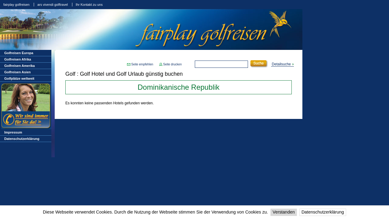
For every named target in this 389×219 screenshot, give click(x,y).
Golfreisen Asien (17, 72)
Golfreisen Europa (18, 53)
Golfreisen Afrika (17, 59)
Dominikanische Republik (178, 87)
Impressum (13, 132)
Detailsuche (281, 64)
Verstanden (284, 212)
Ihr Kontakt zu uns (89, 4)
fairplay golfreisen (16, 4)
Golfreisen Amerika (19, 66)
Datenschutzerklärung (322, 212)
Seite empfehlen (142, 64)
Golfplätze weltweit (19, 78)
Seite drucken (172, 64)
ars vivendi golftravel (52, 4)
